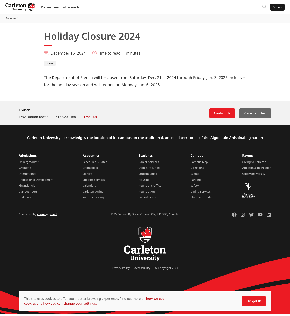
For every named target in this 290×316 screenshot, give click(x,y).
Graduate (25, 169)
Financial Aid (27, 187)
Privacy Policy (121, 270)
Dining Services (201, 193)
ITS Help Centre (149, 199)
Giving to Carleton (254, 164)
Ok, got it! (253, 301)
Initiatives (25, 199)
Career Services (149, 164)
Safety (195, 187)
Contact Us (222, 115)
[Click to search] (263, 7)
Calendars (89, 187)
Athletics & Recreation (256, 169)
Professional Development (36, 181)
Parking (196, 181)
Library (87, 175)
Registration (147, 193)
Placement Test (255, 115)
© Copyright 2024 (166, 270)
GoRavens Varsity (253, 175)
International (27, 175)
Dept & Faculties (149, 169)
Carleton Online (93, 193)
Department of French (61, 7)
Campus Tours (28, 193)
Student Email (148, 175)
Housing (144, 181)
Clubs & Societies (202, 199)
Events (195, 175)
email (53, 216)
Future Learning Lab (96, 199)
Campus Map (199, 164)
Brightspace (91, 169)
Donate (276, 7)
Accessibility (142, 270)
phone (41, 216)
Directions (197, 169)
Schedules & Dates (95, 164)
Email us (90, 118)
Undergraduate (29, 164)
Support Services (94, 181)
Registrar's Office (150, 187)
